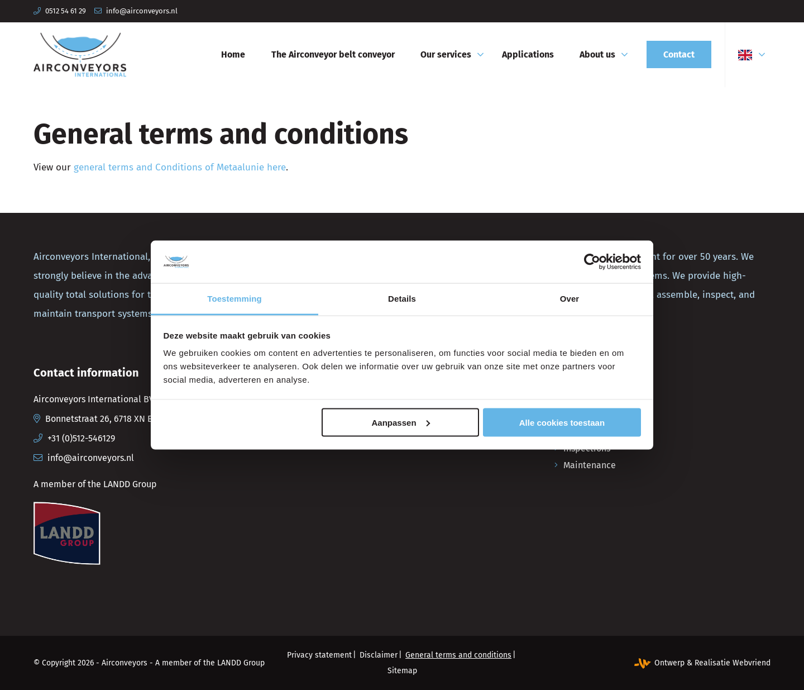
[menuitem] (233, 54)
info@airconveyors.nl (142, 11)
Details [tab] (402, 298)
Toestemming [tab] (234, 298)
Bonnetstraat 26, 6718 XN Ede (104, 418)
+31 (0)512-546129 (81, 438)
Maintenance (589, 465)
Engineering (587, 398)
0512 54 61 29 (65, 11)
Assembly (582, 431)
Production (585, 415)
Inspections (586, 448)
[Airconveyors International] (80, 54)
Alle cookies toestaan (562, 422)
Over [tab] (570, 298)
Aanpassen (401, 422)
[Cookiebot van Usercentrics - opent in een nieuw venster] (592, 261)
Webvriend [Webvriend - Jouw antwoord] (751, 663)
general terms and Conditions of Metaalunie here (180, 167)
